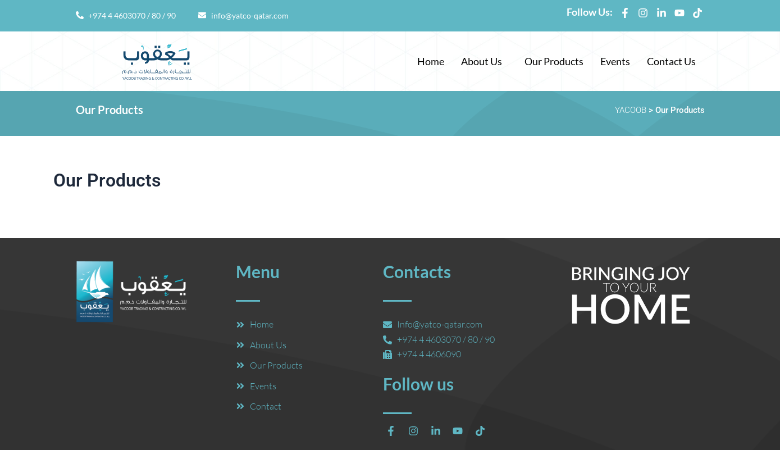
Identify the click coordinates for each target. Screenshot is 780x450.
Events (615, 61)
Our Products (553, 61)
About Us (481, 61)
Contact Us (671, 61)
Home (430, 61)
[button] (484, 61)
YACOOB (630, 110)
